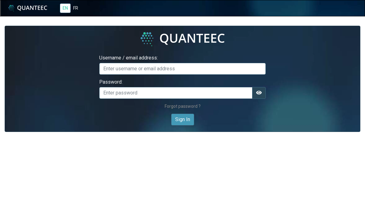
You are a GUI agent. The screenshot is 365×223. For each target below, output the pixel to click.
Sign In (182, 119)
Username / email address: (128, 57)
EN (65, 8)
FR (75, 8)
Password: (110, 82)
